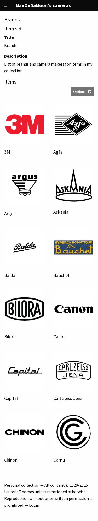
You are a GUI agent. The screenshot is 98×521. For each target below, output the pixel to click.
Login (34, 505)
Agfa (58, 152)
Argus (9, 214)
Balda (9, 275)
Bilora (10, 337)
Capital (11, 398)
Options (79, 91)
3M (7, 152)
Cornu (59, 460)
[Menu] (5, 5)
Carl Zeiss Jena (68, 398)
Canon (59, 337)
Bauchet (61, 275)
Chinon (11, 460)
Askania (60, 212)
